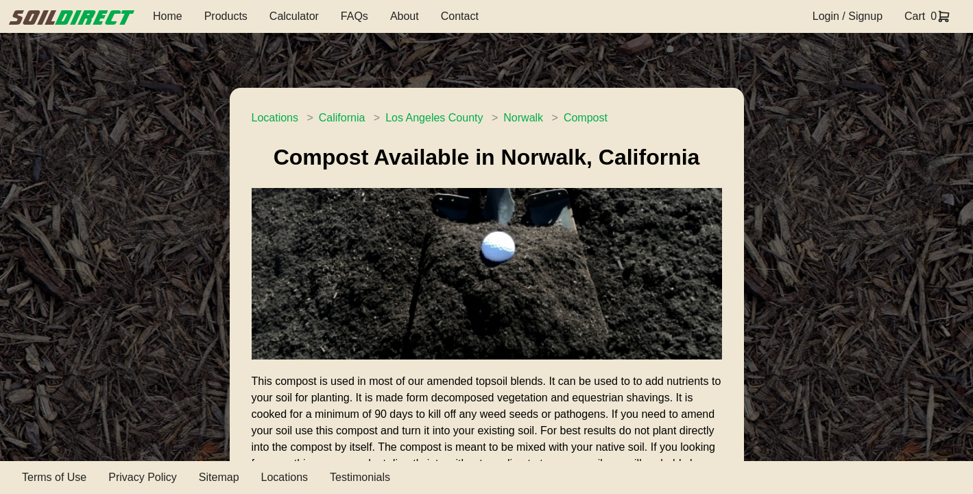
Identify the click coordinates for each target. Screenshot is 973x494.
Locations (275, 118)
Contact (460, 16)
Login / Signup (847, 16)
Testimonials (360, 477)
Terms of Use (54, 477)
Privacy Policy (142, 477)
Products (226, 16)
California (342, 118)
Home (167, 16)
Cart (914, 16)
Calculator (294, 16)
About (404, 16)
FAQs (354, 16)
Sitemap (219, 477)
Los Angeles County (434, 118)
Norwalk (523, 118)
